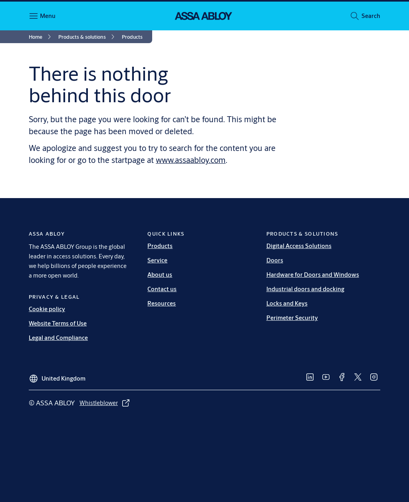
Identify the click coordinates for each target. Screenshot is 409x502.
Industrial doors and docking (305, 289)
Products (160, 246)
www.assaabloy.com (191, 160)
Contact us (162, 289)
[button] (370, 16)
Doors (274, 260)
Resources (161, 303)
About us (159, 274)
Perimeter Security (292, 317)
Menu (48, 16)
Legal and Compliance (58, 337)
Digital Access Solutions (299, 246)
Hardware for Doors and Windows (312, 274)
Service (157, 260)
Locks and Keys (287, 303)
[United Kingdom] (57, 375)
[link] (41, 37)
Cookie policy (47, 309)
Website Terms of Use (58, 323)
